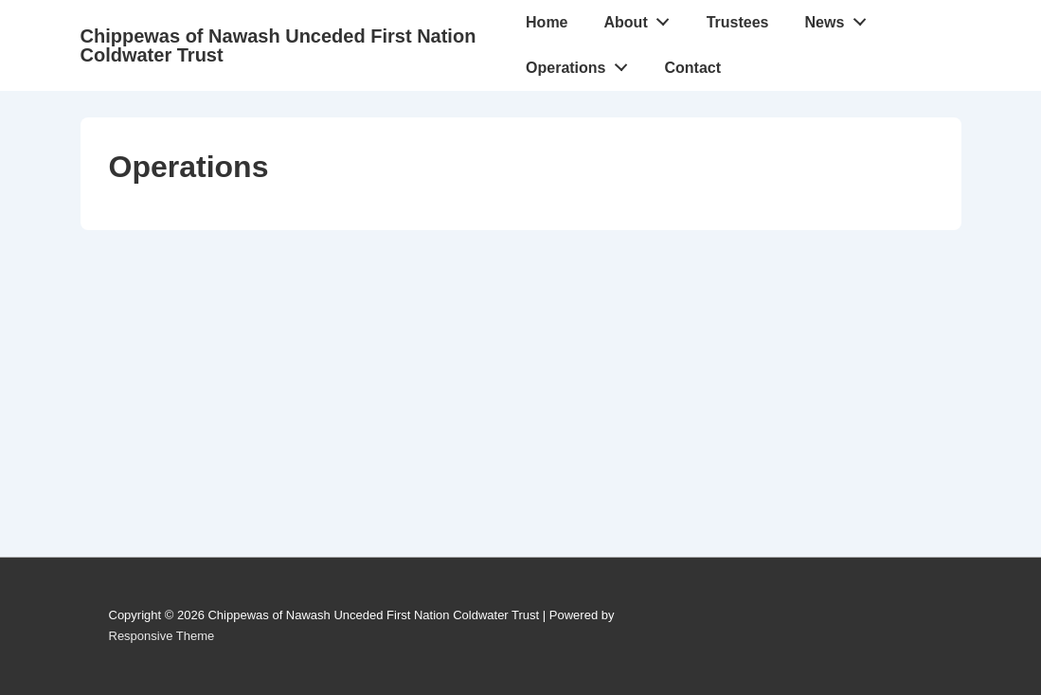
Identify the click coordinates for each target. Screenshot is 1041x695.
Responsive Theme (162, 636)
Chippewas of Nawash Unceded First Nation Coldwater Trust (278, 45)
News (841, 18)
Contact (693, 68)
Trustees (738, 22)
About (642, 18)
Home (546, 22)
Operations (581, 63)
